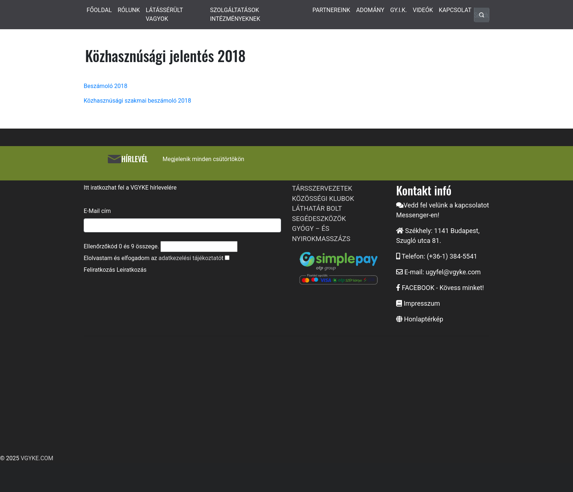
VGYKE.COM (36, 458)
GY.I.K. (398, 10)
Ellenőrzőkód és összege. (121, 246)
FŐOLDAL (99, 10)
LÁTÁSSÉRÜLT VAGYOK (164, 14)
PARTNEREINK (331, 10)
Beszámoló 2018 (105, 86)
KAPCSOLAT (455, 10)
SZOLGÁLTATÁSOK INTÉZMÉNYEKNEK (235, 14)
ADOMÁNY (370, 10)
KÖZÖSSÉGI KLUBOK (323, 198)
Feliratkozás (99, 269)
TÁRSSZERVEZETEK (322, 188)
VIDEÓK (423, 10)
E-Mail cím (97, 210)
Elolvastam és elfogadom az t (153, 258)
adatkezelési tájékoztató (190, 258)
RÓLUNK (129, 10)
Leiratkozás (132, 269)
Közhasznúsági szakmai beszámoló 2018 (137, 100)
